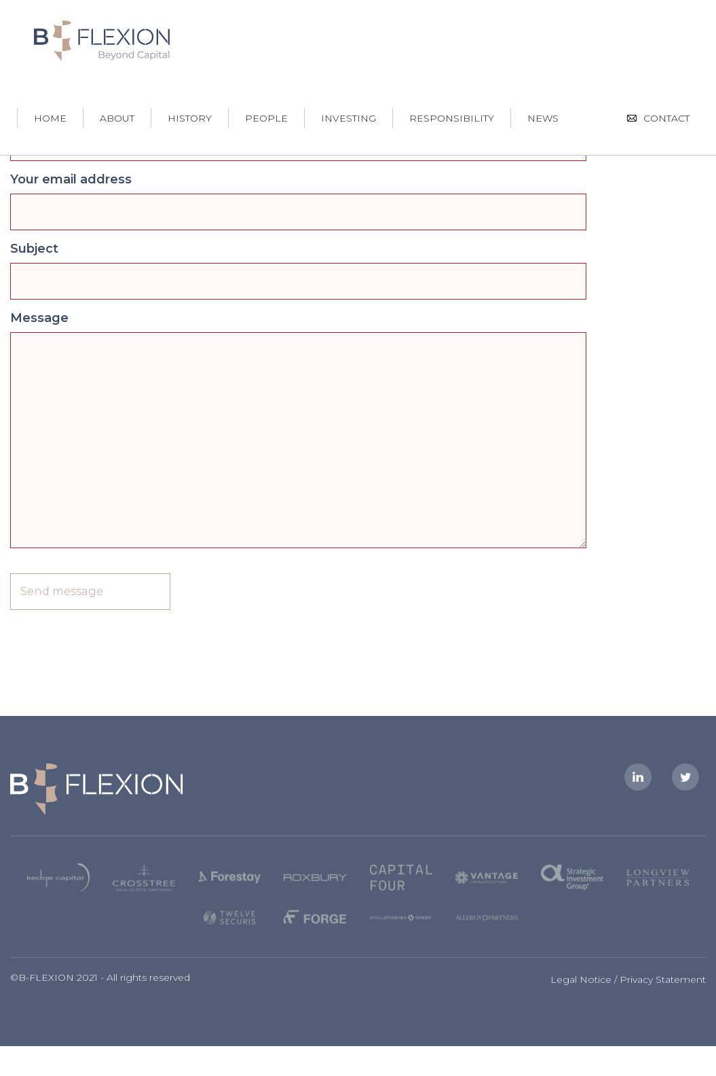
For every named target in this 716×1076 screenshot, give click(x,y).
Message (39, 317)
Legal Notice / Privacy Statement (628, 984)
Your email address (71, 179)
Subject (34, 248)
